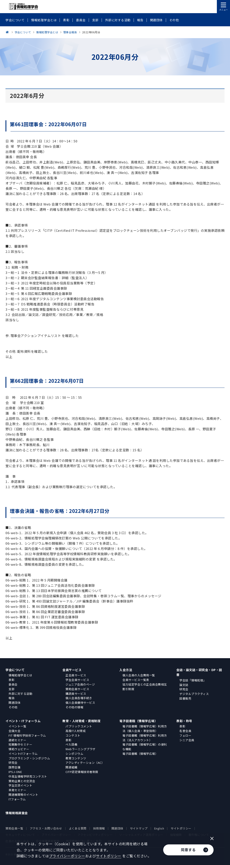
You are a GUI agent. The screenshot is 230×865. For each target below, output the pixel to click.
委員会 (13, 684)
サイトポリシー (181, 828)
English (159, 828)
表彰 (11, 680)
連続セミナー (17, 740)
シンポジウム (74, 754)
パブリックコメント (78, 726)
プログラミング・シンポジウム (29, 758)
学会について (15, 670)
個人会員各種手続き (78, 698)
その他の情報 (74, 707)
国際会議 (14, 767)
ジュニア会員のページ (80, 684)
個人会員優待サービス (80, 702)
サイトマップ (139, 828)
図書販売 (185, 698)
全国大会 (14, 731)
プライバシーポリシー (67, 855)
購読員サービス (75, 693)
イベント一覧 (17, 726)
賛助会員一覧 (14, 828)
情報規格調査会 (16, 813)
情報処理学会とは (20, 675)
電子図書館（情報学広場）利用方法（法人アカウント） (144, 737)
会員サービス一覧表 (135, 680)
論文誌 (183, 685)
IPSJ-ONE (15, 772)
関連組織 (71, 767)
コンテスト (72, 735)
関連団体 (14, 702)
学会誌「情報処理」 (192, 680)
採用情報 (99, 828)
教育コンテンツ (75, 758)
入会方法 (125, 670)
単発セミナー (17, 790)
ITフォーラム (17, 799)
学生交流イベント (20, 785)
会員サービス (71, 670)
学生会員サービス (77, 680)
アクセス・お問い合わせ (46, 828)
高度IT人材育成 (75, 731)
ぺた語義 (71, 744)
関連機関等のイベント (23, 794)
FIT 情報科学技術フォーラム (27, 735)
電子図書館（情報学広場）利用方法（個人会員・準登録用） (144, 728)
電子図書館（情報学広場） (138, 721)
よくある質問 (78, 828)
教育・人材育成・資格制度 (81, 721)
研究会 (183, 689)
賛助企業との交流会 (22, 781)
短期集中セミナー (20, 744)
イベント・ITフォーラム (23, 721)
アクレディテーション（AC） (84, 762)
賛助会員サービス (77, 689)
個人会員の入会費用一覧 (138, 675)
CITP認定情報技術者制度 (81, 772)
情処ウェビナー (19, 749)
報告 (11, 698)
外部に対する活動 (20, 693)
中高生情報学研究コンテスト (28, 776)
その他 (13, 707)
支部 (11, 689)
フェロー (185, 735)
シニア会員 (186, 740)
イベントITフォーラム (23, 754)
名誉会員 (185, 731)
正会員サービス (75, 675)
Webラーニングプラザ (80, 749)
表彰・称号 (184, 721)
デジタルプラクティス (194, 694)
